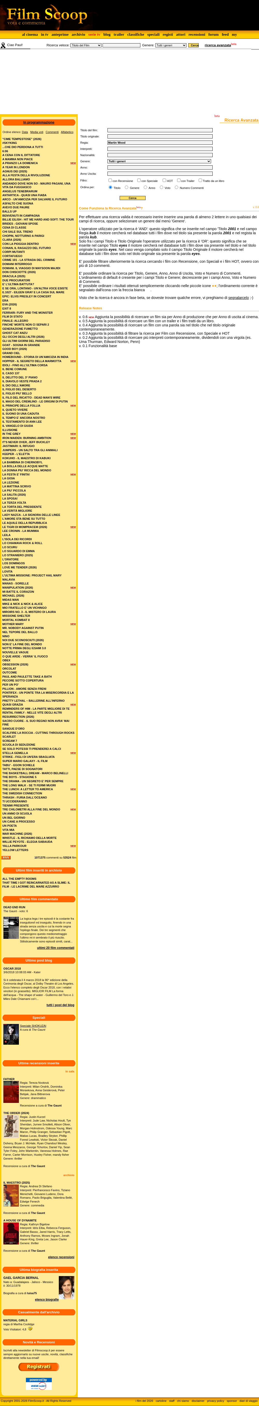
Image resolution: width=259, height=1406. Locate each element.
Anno (151, 187)
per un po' (10, 684)
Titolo (116, 187)
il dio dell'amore (16, 385)
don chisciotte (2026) (19, 272)
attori (180, 34)
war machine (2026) (17, 833)
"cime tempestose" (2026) (21, 139)
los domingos (13, 563)
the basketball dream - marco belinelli (35, 773)
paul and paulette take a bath (27, 676)
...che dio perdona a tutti (22, 147)
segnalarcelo (238, 298)
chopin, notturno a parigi (23, 235)
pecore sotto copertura (23, 680)
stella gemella (15, 753)
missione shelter (16, 615)
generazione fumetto (20, 328)
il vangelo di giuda (17, 425)
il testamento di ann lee (22, 421)
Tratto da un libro (213, 180)
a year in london (16, 167)
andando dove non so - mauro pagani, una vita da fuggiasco (36, 185)
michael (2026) (13, 595)
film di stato (12, 316)
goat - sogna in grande (21, 345)
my (234, 34)
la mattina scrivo (16, 486)
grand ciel (11, 353)
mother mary (13, 624)
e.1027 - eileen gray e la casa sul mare (33, 292)
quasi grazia (12, 704)
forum (213, 34)
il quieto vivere (15, 409)
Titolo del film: (89, 130)
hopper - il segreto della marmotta (31, 361)
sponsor (232, 1400)
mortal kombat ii (16, 619)
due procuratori (16, 280)
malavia (8, 579)
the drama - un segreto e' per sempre (32, 781)
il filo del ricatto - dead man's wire (31, 397)
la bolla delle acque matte (25, 466)
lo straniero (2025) (17, 555)
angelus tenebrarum (19, 191)
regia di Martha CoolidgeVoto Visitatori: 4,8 (18, 1325)
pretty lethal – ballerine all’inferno (33, 700)
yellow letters (15, 850)
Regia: (84, 142)
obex (6, 660)
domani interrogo (17, 264)
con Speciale (149, 180)
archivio (78, 34)
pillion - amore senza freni (24, 688)
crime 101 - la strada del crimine (28, 259)
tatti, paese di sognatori (22, 769)
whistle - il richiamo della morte (29, 837)
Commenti (52, 132)
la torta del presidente (22, 506)
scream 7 (9, 740)
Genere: (148, 45)
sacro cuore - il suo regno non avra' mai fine (35, 722)
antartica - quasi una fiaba (24, 195)
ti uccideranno (14, 801)
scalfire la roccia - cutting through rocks (38, 732)
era (5, 300)
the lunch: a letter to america (27, 789)
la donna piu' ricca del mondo (26, 470)
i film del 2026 (144, 1400)
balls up (9, 211)
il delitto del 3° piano (20, 377)
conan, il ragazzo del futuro (26, 248)
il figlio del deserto (19, 389)
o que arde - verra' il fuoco (25, 656)
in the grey (11, 433)
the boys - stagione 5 (19, 777)
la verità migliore (17, 510)
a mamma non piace (17, 159)
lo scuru (9, 547)
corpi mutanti (13, 251)
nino (6, 636)
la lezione (10, 482)
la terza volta (14, 502)
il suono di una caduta (20, 413)
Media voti (36, 132)
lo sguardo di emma (18, 551)
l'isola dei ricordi (17, 539)
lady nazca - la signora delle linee (31, 514)
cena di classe (14, 227)
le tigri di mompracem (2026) (24, 527)
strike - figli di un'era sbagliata (28, 756)
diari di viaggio (249, 1400)
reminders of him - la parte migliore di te (36, 708)
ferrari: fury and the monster (27, 312)
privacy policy (215, 1400)
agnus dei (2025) (14, 171)
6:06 (5, 151)
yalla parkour (14, 845)
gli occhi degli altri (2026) (23, 336)
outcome (9, 672)
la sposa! (10, 498)
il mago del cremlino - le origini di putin (35, 401)
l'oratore (10, 559)
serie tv (94, 34)
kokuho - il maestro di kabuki (26, 458)
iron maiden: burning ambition (26, 438)
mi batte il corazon (18, 591)
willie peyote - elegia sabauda (27, 841)
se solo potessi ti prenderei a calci (31, 748)
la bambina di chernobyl (22, 462)
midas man (10, 599)
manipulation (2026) (17, 587)
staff (172, 1400)
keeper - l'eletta (16, 454)
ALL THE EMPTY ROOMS (19, 878)
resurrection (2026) (18, 716)
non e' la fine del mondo (22, 644)
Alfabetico (67, 132)
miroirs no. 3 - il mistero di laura (29, 611)
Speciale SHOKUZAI (33, 1025)
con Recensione (123, 180)
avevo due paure (16, 207)
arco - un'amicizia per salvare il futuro (34, 199)
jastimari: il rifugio (18, 446)
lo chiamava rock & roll (22, 543)
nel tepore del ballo (20, 632)
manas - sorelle (15, 583)
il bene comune (14, 369)
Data (25, 132)
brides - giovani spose (20, 223)
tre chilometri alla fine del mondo (31, 809)
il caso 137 (10, 373)
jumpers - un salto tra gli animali (29, 450)
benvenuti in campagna (21, 215)
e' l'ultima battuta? (18, 284)
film (74, 857)
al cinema (30, 34)
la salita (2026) (14, 494)
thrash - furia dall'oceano (24, 797)
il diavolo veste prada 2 (22, 381)
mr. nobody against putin (23, 627)
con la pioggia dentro (20, 243)
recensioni (197, 34)
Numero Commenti (192, 187)
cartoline (161, 1400)
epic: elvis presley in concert (26, 296)
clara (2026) (11, 239)
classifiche (135, 34)
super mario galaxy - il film (24, 761)
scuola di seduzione (18, 744)
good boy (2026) (14, 348)
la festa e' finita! (16, 474)
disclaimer (198, 1400)
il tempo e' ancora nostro (23, 417)
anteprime (60, 34)
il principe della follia (21, 405)
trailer (119, 34)
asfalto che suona (17, 203)
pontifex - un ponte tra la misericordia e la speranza (38, 694)
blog (107, 34)
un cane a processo (18, 821)
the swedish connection (22, 793)
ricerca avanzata (218, 45)
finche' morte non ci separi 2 (25, 324)
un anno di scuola (17, 813)
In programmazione (38, 122)
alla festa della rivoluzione (26, 175)
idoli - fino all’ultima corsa (25, 365)
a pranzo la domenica (20, 163)
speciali (153, 34)
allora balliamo (16, 179)
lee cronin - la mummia (20, 530)
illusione (10, 429)
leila (6, 535)
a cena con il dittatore (21, 155)
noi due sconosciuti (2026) (23, 640)
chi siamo (183, 1400)
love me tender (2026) (19, 567)
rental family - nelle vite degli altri (32, 712)
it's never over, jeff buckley (26, 442)
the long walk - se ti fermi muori (29, 785)
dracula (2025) (13, 276)
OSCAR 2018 (12, 968)
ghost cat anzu (14, 332)
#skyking (9, 142)
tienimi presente (15, 805)
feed (225, 34)
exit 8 (6, 308)
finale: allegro (15, 320)
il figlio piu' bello (17, 393)
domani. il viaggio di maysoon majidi (31, 268)
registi (168, 34)
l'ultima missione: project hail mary (32, 575)
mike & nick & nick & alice (22, 603)
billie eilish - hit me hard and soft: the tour (38, 219)
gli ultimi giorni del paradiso (26, 340)
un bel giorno (13, 817)
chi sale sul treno (17, 231)
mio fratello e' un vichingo (24, 607)
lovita (7, 571)
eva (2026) (9, 304)
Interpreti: (86, 148)
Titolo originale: (89, 136)
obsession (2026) (15, 664)
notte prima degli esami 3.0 (24, 648)
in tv (44, 34)
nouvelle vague (15, 652)
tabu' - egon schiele (18, 765)
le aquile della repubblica (24, 522)
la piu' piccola (14, 490)
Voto (167, 187)
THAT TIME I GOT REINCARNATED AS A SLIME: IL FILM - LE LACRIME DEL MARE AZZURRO (36, 884)
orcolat (9, 668)
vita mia (8, 829)
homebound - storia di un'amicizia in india (35, 356)
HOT (170, 180)
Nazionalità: (87, 155)
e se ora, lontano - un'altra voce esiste (35, 288)
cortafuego (12, 256)
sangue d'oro (13, 728)
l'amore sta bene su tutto (23, 518)
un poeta (9, 825)
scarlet (9, 736)
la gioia (8, 478)
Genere (134, 187)
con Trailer (188, 180)
